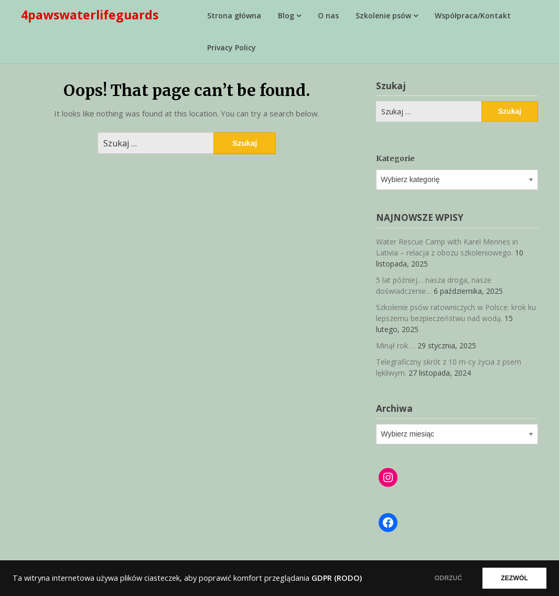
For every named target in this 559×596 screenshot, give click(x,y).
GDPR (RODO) (336, 578)
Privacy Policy (231, 47)
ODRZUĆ (448, 578)
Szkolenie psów (383, 15)
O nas (328, 15)
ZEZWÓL (514, 578)
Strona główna (234, 15)
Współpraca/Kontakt (473, 15)
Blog (286, 15)
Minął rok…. (395, 345)
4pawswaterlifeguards (89, 14)
